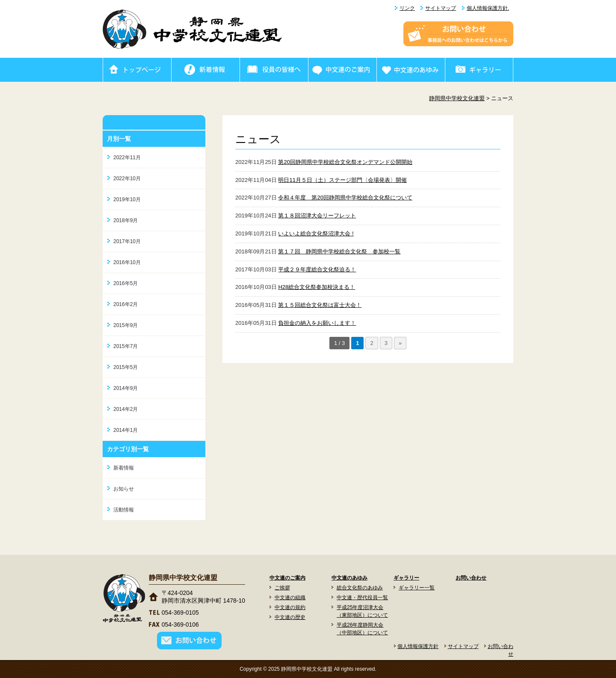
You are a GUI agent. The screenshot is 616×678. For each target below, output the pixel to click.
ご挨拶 (282, 588)
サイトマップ (440, 8)
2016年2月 (125, 304)
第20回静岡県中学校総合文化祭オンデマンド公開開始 (345, 162)
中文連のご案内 (342, 70)
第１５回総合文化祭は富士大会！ (319, 305)
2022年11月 (127, 158)
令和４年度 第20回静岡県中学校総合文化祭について (345, 197)
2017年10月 (127, 241)
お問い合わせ (471, 578)
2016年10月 (127, 262)
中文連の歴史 (290, 617)
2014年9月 (125, 388)
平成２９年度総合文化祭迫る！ (317, 269)
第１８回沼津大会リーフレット (317, 215)
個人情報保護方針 (417, 646)
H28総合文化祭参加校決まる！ (316, 287)
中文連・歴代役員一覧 (362, 598)
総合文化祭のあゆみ (360, 588)
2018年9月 (125, 220)
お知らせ (123, 489)
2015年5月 (125, 367)
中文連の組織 (290, 598)
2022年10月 (127, 178)
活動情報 (123, 510)
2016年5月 (125, 283)
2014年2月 (125, 409)
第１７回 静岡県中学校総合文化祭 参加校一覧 (339, 251)
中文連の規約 (290, 607)
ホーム (137, 70)
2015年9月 (125, 325)
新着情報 (205, 70)
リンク (407, 8)
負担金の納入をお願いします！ (317, 323)
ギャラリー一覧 (417, 588)
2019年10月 (127, 199)
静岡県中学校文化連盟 (457, 98)
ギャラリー (479, 70)
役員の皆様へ (274, 70)
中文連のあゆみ (410, 70)
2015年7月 (125, 346)
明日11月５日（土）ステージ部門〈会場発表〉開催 (342, 180)
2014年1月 (125, 430)
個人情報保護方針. (488, 8)
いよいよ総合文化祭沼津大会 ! (315, 233)
